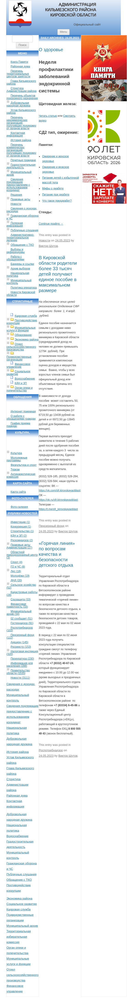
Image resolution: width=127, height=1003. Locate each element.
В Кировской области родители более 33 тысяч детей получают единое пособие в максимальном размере (58, 274)
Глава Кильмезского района (21, 82)
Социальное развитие (18, 373)
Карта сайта (18, 491)
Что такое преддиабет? (57, 200)
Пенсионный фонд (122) (20, 636)
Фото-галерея (19, 506)
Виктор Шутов (48, 246)
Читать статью (48, 115)
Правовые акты (20, 199)
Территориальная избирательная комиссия (18, 936)
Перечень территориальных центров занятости (18, 73)
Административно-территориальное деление (20, 237)
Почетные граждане (23, 160)
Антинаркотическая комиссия (20, 475)
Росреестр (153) (20, 646)
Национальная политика (17, 274)
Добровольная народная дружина (18, 104)
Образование (23, 335)
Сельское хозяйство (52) (21, 586)
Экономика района (26, 339)
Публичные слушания (24, 230)
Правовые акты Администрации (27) (19, 546)
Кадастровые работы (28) (21, 594)
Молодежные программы (16, 459)
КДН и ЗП (21, 383)
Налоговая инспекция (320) (22, 653)
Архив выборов (20, 268)
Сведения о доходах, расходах (21, 210)
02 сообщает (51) (21, 618)
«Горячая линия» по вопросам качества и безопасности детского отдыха (57, 554)
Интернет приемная (23, 411)
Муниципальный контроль (18, 282)
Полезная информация (14, 224)
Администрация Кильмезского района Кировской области (70, 9)
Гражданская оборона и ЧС (22, 217)
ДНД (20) (16, 580)
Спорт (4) (16, 562)
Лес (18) (15, 571)
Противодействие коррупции (21, 322)
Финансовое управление (18, 365)
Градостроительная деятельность (20, 166)
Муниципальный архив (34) (18, 613)
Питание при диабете (55, 194)
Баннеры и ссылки (22, 264)
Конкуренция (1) (20, 526)
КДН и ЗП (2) (18, 535)
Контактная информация (15, 134)
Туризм (15, 469)
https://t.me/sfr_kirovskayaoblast (58, 509)
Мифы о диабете (53, 188)
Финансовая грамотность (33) (17, 605)
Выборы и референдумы (15, 251)
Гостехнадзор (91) (21, 623)
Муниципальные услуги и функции (20, 329)
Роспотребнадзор (51, 750)
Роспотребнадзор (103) (19, 629)
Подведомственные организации (18, 358)
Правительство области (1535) (18, 672)
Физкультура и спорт (23, 465)
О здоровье (51, 49)
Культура (16, 453)
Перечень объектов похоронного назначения (22, 97)
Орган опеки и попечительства (19, 389)
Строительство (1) (22, 531)
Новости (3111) (20, 677)
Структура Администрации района (21, 90)
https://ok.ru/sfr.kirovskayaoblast (58, 499)
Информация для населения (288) (19, 665)
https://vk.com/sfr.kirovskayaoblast (59, 490)
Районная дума (20, 66)
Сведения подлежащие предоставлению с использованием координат (18, 185)
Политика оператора (23, 287)
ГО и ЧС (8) (17, 566)
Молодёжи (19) (19, 575)
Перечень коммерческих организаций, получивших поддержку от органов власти (21, 150)
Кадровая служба (26, 315)
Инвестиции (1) (20, 522)
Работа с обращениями (15, 258)
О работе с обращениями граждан (20, 417)
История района (20, 140)
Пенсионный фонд (51, 526)
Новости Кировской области (20, 294)
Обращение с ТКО (22, 244)
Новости (15, 204)
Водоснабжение (25, 378)
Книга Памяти (19, 61)
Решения (16, 194)
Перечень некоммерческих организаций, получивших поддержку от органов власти (21, 123)
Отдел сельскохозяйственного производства (21, 347)
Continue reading (51, 223)
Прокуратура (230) (22, 658)
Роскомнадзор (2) (21, 540)
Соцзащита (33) (20, 599)
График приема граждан (18, 425)
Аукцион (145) (19, 642)
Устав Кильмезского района (21, 111)
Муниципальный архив (18, 173)
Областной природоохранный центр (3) (22, 555)
